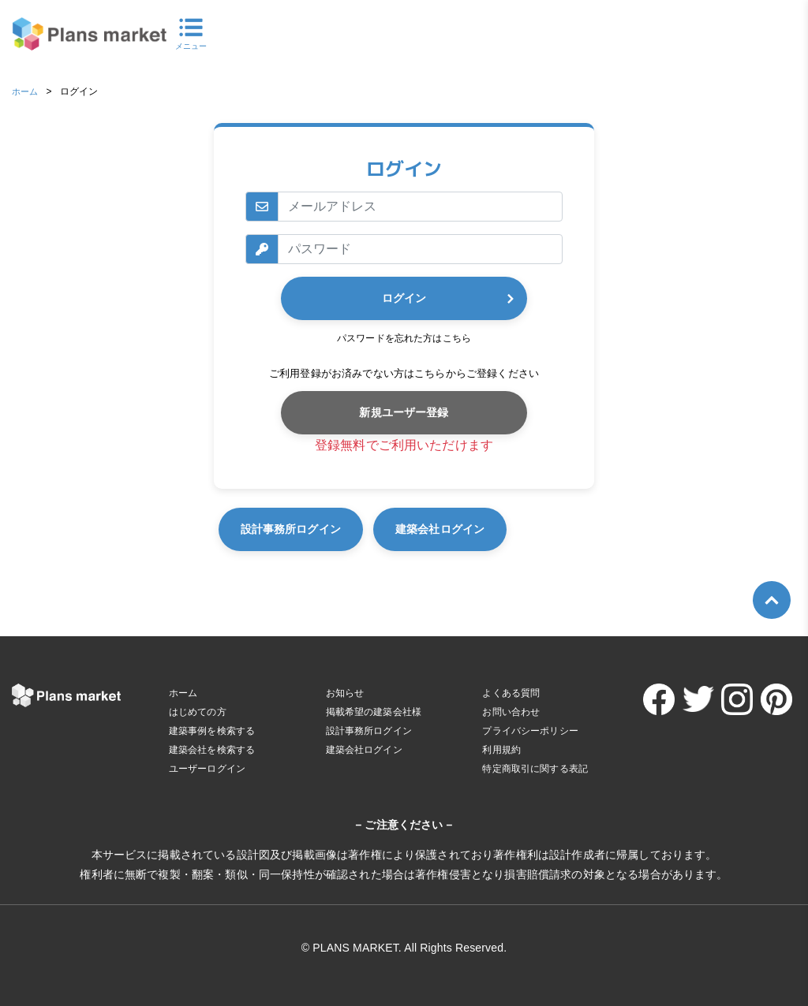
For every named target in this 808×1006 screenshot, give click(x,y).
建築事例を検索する (212, 730)
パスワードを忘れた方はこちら (404, 338)
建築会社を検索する (212, 749)
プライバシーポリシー (530, 730)
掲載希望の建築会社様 (374, 711)
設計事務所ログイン (320, 529)
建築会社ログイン (539, 529)
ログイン (404, 298)
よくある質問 (511, 693)
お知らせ (345, 693)
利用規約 (501, 749)
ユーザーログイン (207, 768)
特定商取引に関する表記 (535, 768)
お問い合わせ (511, 711)
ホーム (26, 91)
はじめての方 (197, 711)
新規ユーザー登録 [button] (403, 412)
